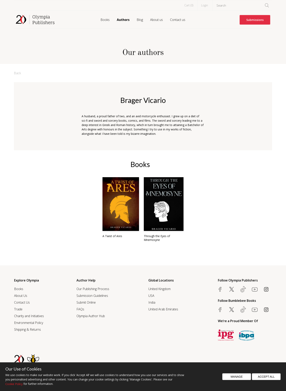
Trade (18, 309)
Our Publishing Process (92, 289)
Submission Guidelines (92, 295)
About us (156, 20)
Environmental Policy (28, 323)
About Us (20, 295)
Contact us (177, 20)
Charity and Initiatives (29, 316)
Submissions (255, 20)
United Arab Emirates (163, 309)
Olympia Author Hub (90, 316)
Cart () (188, 5)
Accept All (266, 376)
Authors (123, 20)
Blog (140, 20)
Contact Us (22, 302)
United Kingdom (159, 289)
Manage (237, 376)
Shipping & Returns (27, 329)
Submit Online (86, 302)
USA (151, 295)
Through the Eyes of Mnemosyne (157, 238)
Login (204, 5)
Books (105, 20)
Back (17, 73)
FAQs (80, 309)
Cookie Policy (14, 384)
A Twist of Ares (112, 236)
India (151, 302)
